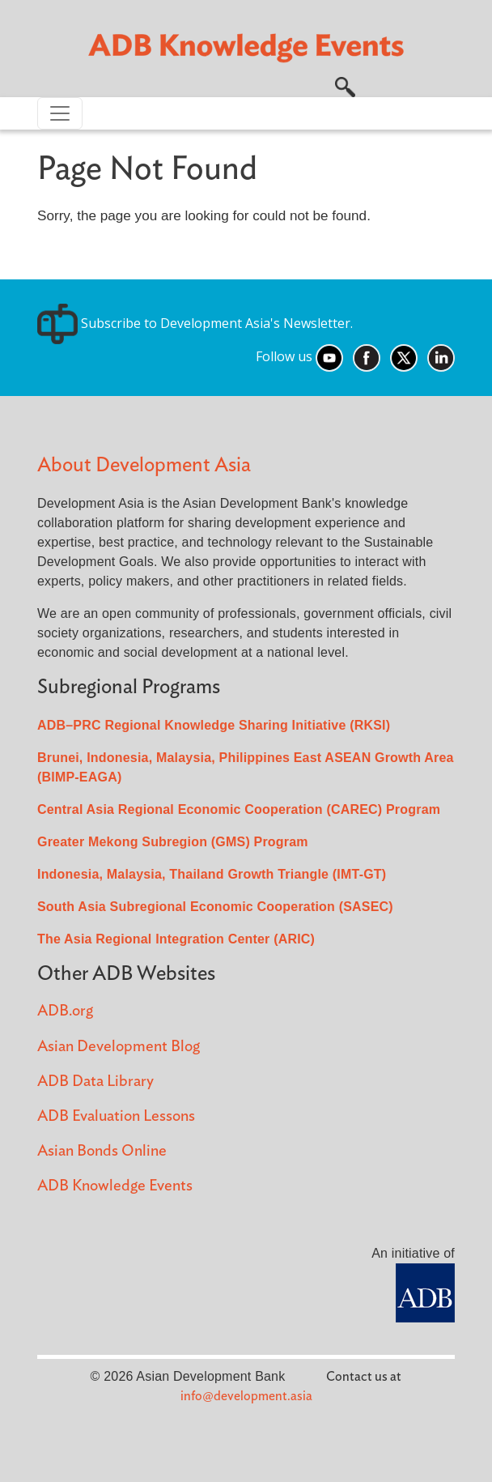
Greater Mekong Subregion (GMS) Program (172, 842)
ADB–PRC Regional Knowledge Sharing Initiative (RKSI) (213, 725)
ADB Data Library (95, 1081)
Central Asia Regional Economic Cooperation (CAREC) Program (238, 809)
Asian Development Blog (118, 1046)
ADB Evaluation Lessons (116, 1116)
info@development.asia (246, 1396)
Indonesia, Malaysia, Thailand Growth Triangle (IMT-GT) (211, 874)
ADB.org (65, 1011)
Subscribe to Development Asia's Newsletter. (195, 323)
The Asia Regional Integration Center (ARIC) (176, 939)
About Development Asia (144, 465)
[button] (345, 85)
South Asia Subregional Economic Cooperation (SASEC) (215, 906)
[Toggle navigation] (60, 113)
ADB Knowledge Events (115, 1186)
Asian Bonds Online (102, 1151)
